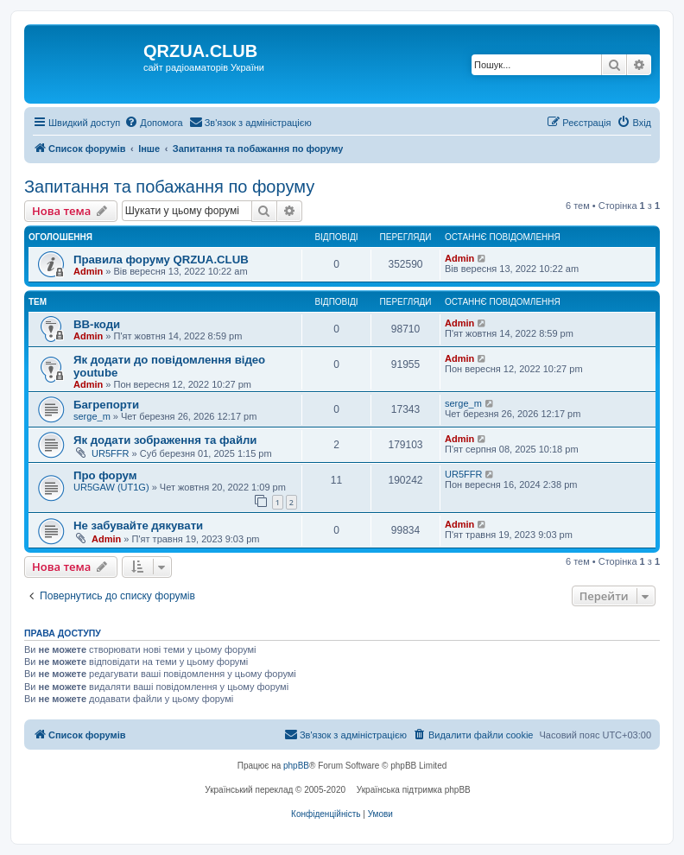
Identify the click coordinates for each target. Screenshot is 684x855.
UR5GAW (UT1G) (111, 487)
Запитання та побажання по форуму (169, 186)
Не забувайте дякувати (138, 525)
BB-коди (96, 324)
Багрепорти (106, 404)
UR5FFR (110, 453)
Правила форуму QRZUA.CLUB (161, 259)
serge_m (92, 416)
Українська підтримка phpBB (414, 790)
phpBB (296, 765)
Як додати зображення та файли (164, 440)
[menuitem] (153, 122)
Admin (88, 271)
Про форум (104, 475)
